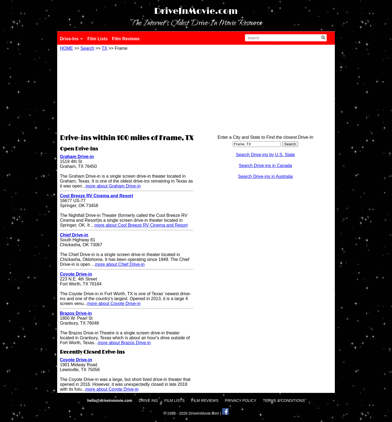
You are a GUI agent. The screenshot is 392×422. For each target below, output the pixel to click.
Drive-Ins (71, 38)
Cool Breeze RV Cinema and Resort (96, 195)
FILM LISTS (174, 400)
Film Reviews (126, 38)
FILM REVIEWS (204, 400)
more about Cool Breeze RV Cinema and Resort (141, 225)
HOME (66, 48)
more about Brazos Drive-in (124, 342)
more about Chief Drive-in (120, 264)
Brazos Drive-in (76, 313)
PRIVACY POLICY (240, 400)
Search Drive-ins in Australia (265, 176)
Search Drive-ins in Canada (265, 165)
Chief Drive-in (74, 235)
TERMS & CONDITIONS (284, 400)
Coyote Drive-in (76, 274)
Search (87, 48)
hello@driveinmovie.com (110, 400)
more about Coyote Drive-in (114, 303)
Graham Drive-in (77, 156)
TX (104, 48)
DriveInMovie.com (196, 11)
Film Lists (97, 38)
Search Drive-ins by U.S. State (265, 154)
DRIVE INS (148, 400)
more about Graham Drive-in (113, 186)
